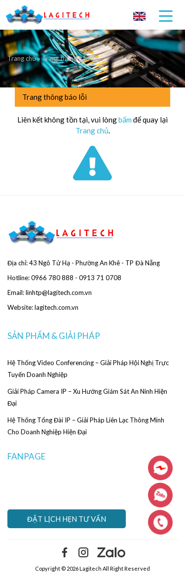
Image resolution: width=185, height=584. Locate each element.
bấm (125, 119)
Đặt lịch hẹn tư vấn (66, 518)
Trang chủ (22, 58)
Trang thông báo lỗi (54, 96)
